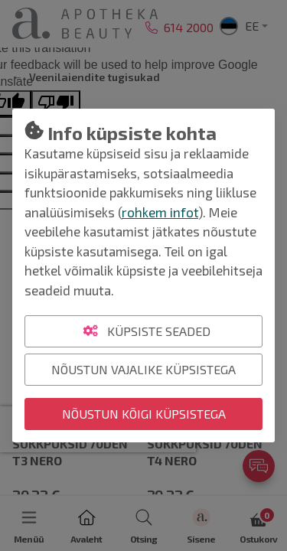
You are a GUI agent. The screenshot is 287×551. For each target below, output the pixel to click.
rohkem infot (160, 212)
